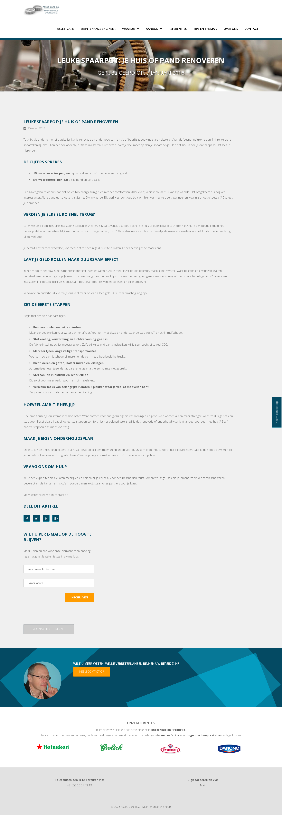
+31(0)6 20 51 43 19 (79, 785)
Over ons (231, 28)
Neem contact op (91, 671)
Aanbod (154, 28)
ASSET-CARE (65, 28)
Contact (251, 28)
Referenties (178, 28)
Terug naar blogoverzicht (49, 629)
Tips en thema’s (205, 28)
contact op (61, 494)
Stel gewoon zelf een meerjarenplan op (100, 449)
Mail (202, 785)
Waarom (130, 28)
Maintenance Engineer (98, 28)
